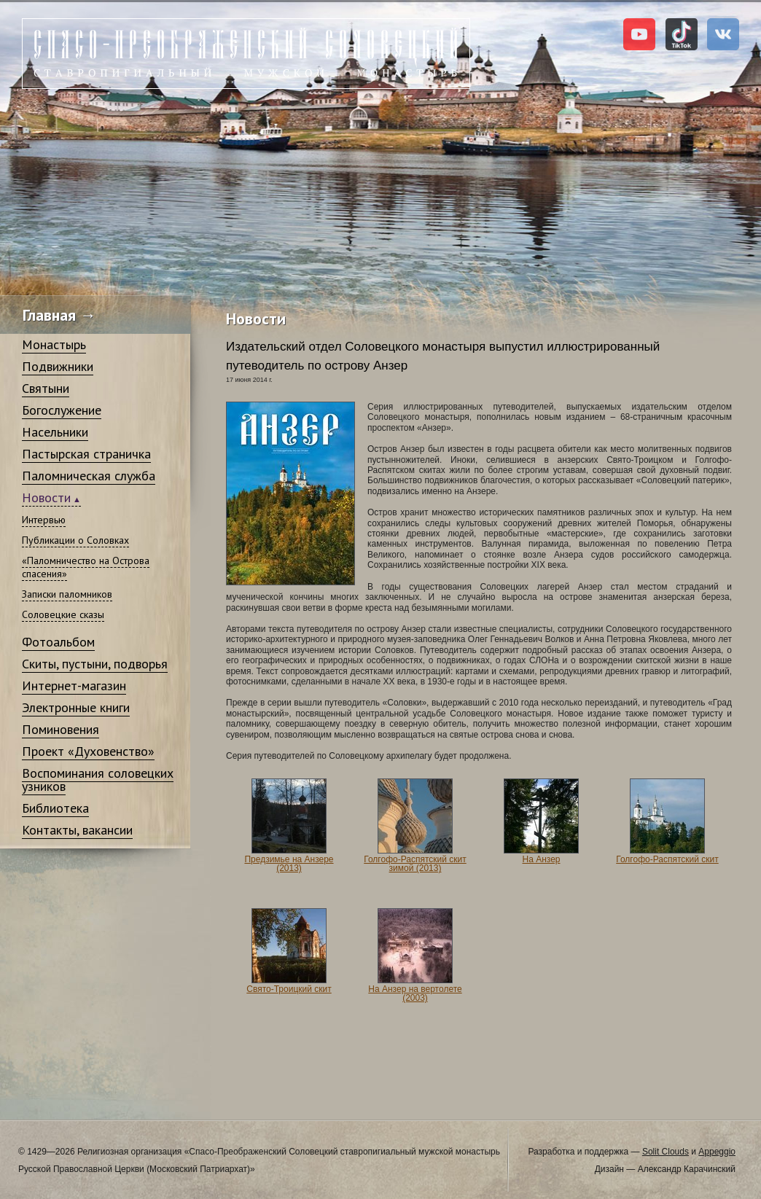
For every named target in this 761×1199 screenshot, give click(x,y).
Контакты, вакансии (77, 829)
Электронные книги (76, 707)
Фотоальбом (58, 641)
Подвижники (57, 366)
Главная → (59, 315)
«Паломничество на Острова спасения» (85, 567)
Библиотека (55, 808)
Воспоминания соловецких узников (97, 779)
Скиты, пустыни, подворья (95, 663)
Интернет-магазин (74, 685)
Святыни (45, 388)
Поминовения (60, 729)
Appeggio (716, 1152)
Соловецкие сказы (63, 614)
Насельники (55, 431)
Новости (46, 497)
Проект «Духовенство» (88, 751)
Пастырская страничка (86, 453)
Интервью (44, 519)
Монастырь (54, 344)
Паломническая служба (88, 475)
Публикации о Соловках (75, 540)
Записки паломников (67, 594)
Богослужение (61, 410)
